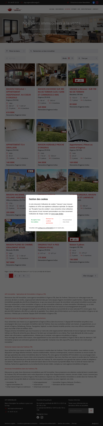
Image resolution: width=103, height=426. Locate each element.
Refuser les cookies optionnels (49, 221)
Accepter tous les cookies (35, 221)
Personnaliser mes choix (67, 221)
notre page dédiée (57, 213)
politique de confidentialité (45, 228)
